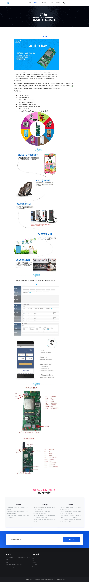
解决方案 (45, 2)
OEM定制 (52, 2)
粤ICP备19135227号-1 (60, 579)
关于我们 (58, 2)
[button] (64, 3)
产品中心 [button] (36, 2)
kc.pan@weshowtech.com (16, 567)
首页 (31, 2)
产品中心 (34, 560)
